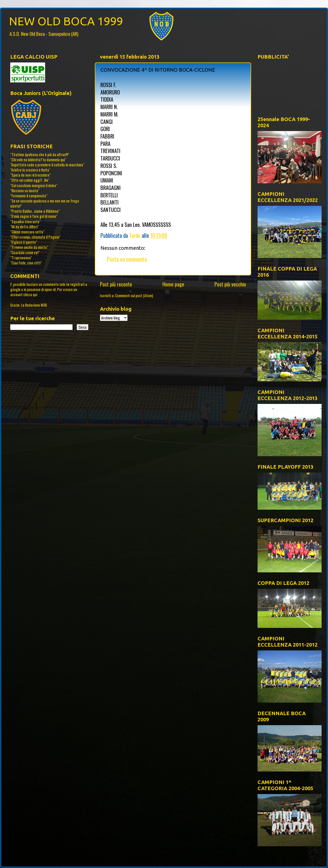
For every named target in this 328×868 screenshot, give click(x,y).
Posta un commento (127, 259)
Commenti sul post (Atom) (134, 295)
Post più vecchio (230, 284)
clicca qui (30, 294)
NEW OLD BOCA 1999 (66, 21)
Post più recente (116, 284)
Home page (173, 284)
